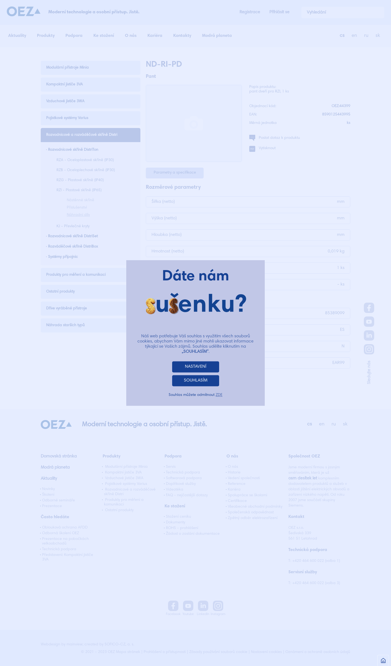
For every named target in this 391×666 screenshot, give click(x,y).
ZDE (219, 395)
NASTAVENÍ (195, 367)
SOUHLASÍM (195, 381)
